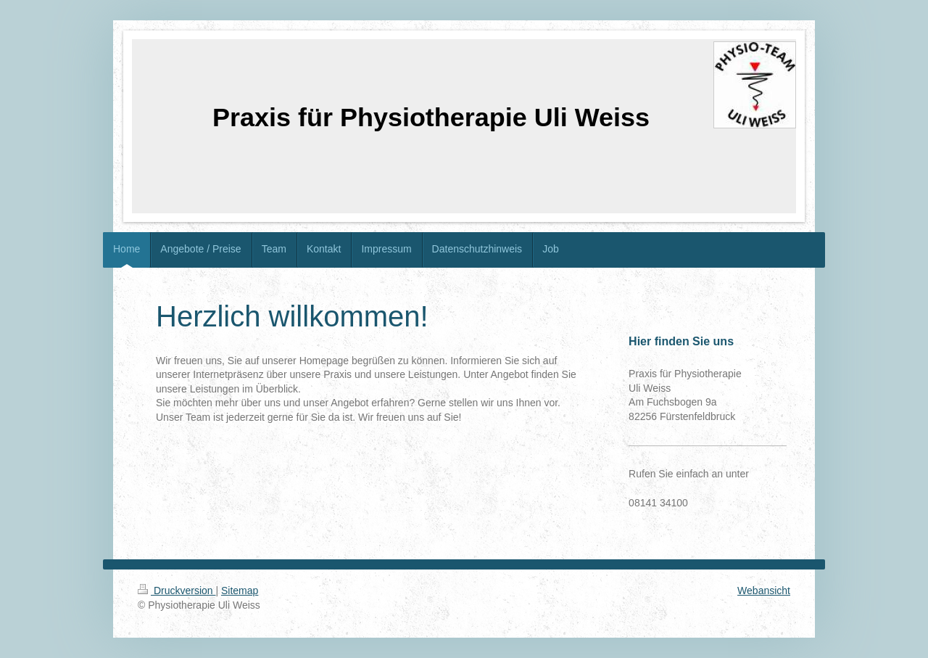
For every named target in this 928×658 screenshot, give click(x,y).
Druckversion (176, 590)
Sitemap (239, 590)
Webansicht (763, 590)
